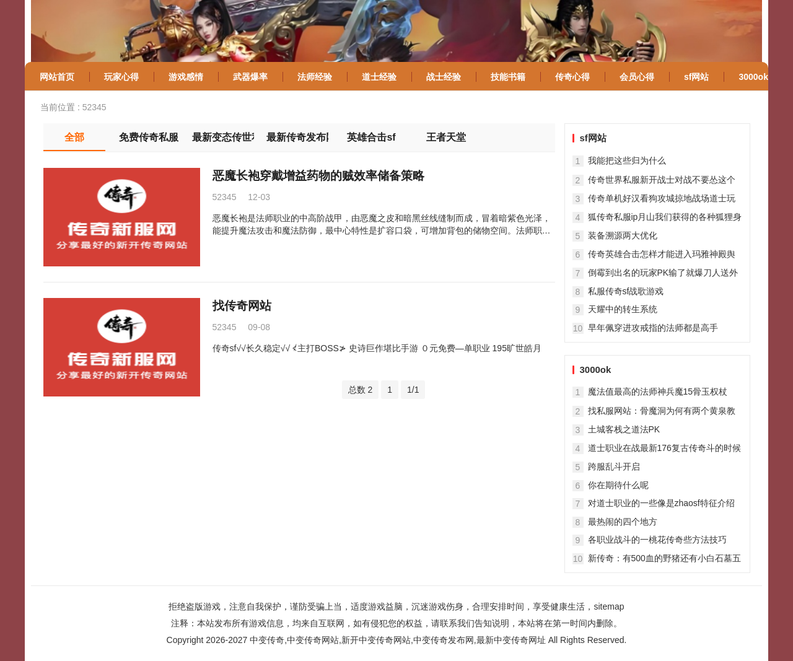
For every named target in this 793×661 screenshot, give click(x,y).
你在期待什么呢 (618, 485)
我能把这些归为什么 (627, 160)
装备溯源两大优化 (622, 235)
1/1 (413, 390)
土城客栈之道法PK (624, 429)
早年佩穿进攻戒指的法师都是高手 (653, 328)
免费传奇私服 (148, 137)
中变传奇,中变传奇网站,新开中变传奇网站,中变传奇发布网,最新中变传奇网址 (398, 640)
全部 (74, 137)
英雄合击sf (371, 137)
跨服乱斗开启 (614, 466)
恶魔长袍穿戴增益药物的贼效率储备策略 (318, 175)
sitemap (609, 606)
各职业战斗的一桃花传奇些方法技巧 (657, 540)
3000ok (595, 369)
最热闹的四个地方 (622, 522)
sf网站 (593, 138)
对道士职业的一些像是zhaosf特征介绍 (661, 503)
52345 (94, 107)
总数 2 (360, 390)
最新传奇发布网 (297, 137)
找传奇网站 (241, 305)
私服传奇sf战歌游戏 (626, 291)
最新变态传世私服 (223, 137)
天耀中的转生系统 (622, 309)
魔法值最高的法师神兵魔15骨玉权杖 (658, 391)
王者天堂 (446, 137)
